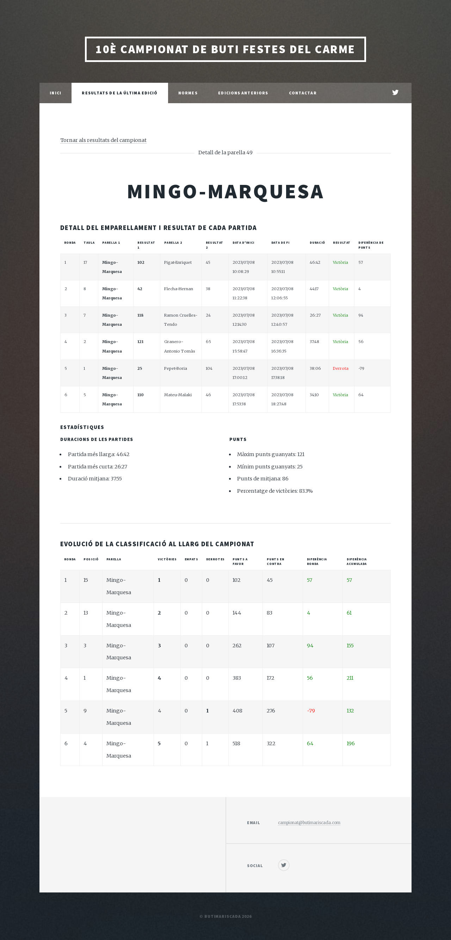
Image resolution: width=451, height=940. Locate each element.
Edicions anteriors (243, 92)
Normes (188, 92)
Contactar (303, 92)
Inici (55, 92)
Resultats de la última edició (119, 92)
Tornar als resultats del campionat (103, 140)
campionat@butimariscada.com (309, 822)
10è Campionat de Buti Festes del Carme (225, 49)
